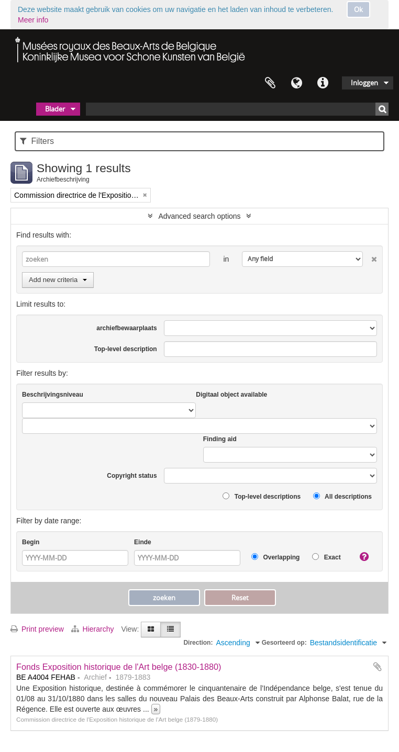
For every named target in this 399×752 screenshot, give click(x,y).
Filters (37, 141)
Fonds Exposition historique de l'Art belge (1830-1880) (118, 666)
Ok (358, 9)
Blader (55, 109)
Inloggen (364, 82)
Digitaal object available (231, 394)
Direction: (198, 642)
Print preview (37, 629)
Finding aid (220, 439)
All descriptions (342, 496)
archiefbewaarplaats (126, 328)
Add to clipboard (377, 666)
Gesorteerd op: (284, 642)
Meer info (33, 20)
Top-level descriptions (262, 496)
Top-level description (125, 349)
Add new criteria (58, 280)
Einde (142, 542)
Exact (326, 557)
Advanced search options (199, 216)
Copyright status (132, 475)
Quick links (322, 83)
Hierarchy (93, 629)
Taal (296, 83)
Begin (30, 542)
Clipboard (270, 83)
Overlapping (275, 557)
